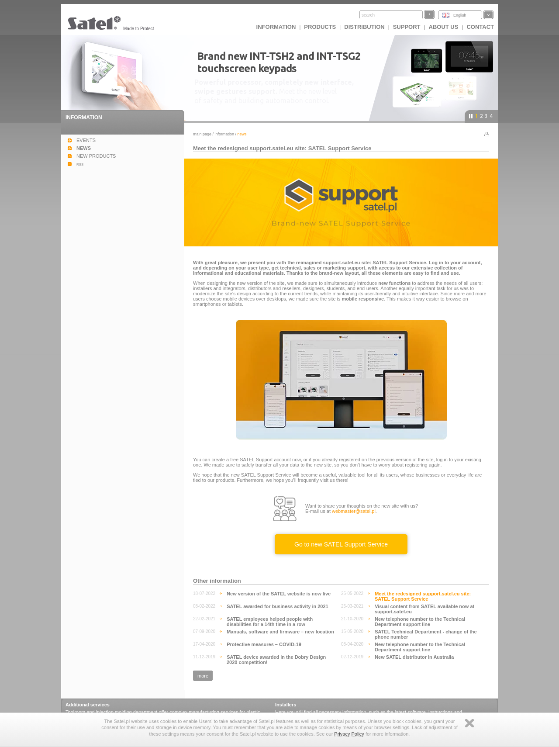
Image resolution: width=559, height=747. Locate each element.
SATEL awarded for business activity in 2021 (277, 606)
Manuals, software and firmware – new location (280, 631)
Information (225, 134)
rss (79, 163)
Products (320, 27)
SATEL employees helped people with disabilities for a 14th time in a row (270, 621)
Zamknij (469, 723)
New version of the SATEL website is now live (279, 593)
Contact (480, 27)
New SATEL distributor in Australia (414, 657)
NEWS (83, 148)
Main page (202, 134)
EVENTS (86, 140)
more (202, 675)
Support (407, 27)
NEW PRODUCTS (96, 156)
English (459, 15)
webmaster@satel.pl (354, 511)
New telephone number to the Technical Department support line (420, 621)
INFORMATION (276, 27)
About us (444, 27)
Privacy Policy (349, 734)
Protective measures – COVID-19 (264, 644)
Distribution (364, 27)
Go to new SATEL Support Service (341, 544)
